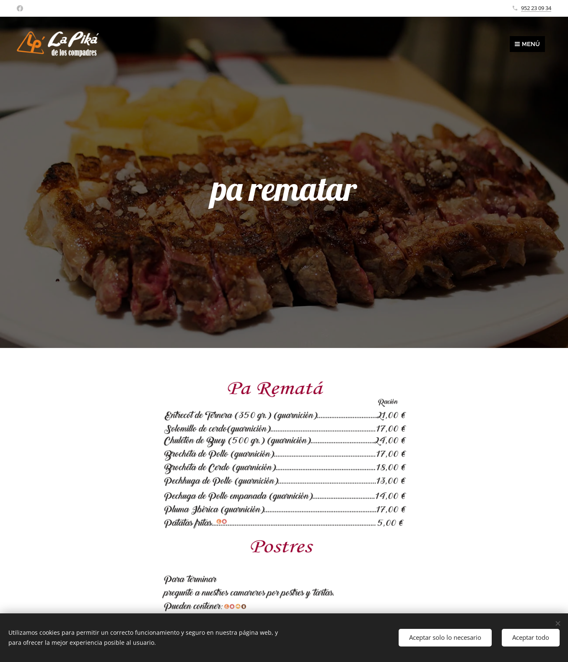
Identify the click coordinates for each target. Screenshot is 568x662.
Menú (527, 44)
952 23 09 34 (536, 8)
